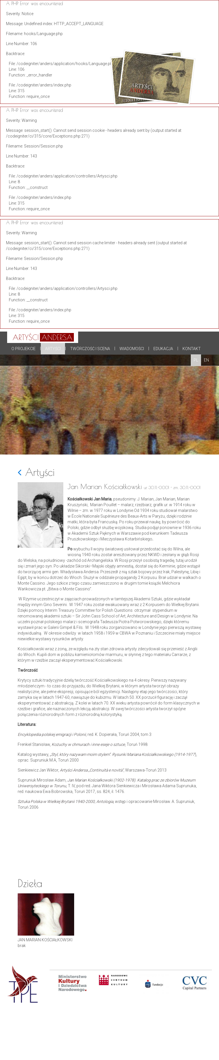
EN (206, 360)
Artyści (53, 348)
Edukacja (163, 348)
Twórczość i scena (90, 348)
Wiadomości (131, 348)
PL (196, 360)
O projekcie (23, 348)
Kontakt (191, 348)
